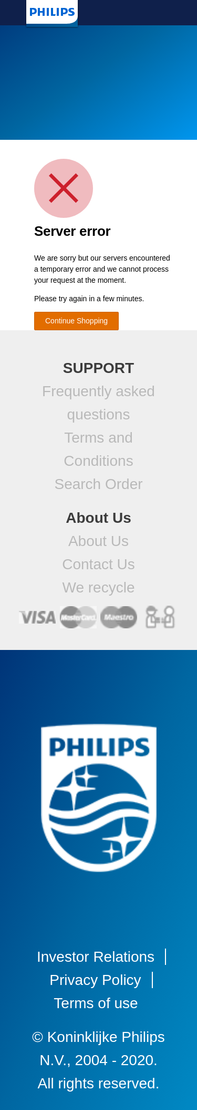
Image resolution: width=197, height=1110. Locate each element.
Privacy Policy (95, 980)
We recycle (99, 587)
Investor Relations (95, 957)
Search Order (98, 484)
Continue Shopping (76, 321)
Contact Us (98, 564)
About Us (98, 541)
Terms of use (96, 1003)
